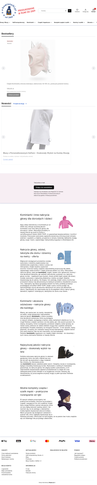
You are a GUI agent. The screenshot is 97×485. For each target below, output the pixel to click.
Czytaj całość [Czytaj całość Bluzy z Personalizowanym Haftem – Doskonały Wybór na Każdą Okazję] (8, 159)
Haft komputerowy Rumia (34, 455)
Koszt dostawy (6, 457)
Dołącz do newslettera (44, 187)
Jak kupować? (78, 453)
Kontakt (28, 471)
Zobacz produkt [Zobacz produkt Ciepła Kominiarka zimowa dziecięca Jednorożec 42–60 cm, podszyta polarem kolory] (13, 95)
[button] (69, 10)
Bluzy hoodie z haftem (33, 461)
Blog (27, 457)
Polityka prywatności (80, 459)
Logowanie (5, 469)
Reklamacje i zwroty (8, 459)
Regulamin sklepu (79, 455)
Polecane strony (31, 472)
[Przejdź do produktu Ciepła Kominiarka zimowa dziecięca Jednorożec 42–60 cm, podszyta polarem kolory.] (37, 61)
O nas (27, 469)
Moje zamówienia (7, 471)
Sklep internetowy (46, 482)
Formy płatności (6, 455)
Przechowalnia (6, 472)
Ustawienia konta (7, 474)
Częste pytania (79, 457)
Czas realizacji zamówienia (10, 453)
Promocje (29, 459)
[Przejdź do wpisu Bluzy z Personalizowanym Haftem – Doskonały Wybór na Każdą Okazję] (36, 129)
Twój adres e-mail (39, 182)
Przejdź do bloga (20, 103)
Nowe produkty (30, 453)
